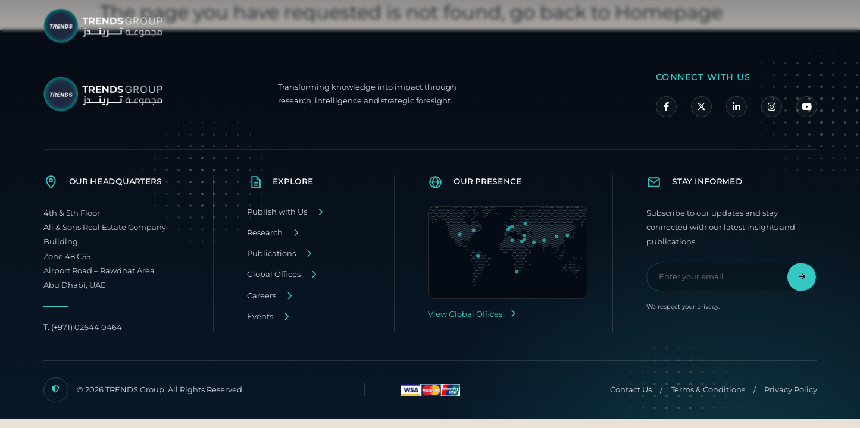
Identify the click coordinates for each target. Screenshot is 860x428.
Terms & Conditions (708, 389)
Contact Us (631, 389)
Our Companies (599, 25)
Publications (271, 253)
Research (265, 232)
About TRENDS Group (486, 25)
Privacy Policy (790, 389)
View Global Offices (471, 314)
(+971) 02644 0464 (82, 327)
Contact (765, 25)
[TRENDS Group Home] (105, 26)
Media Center (694, 25)
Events (260, 316)
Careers (261, 295)
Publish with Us (277, 211)
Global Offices (274, 274)
